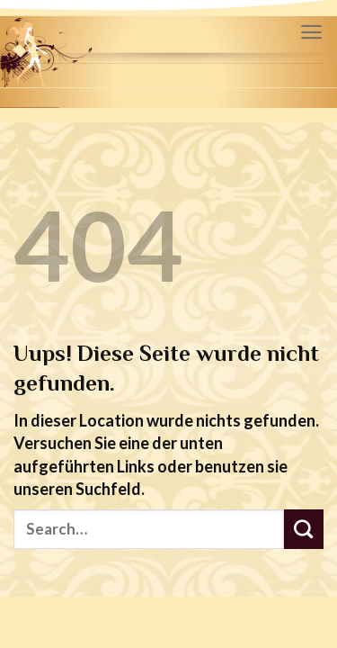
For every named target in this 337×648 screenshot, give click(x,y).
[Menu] (311, 32)
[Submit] (304, 529)
